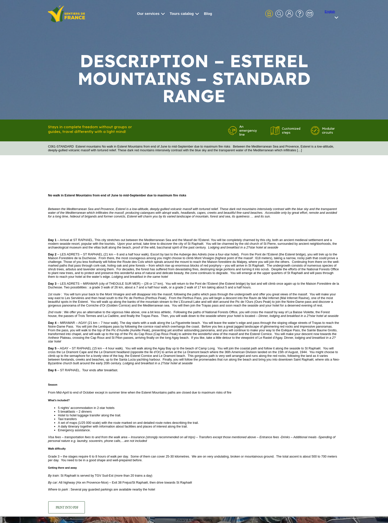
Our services (151, 13)
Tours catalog (184, 13)
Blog (208, 13)
